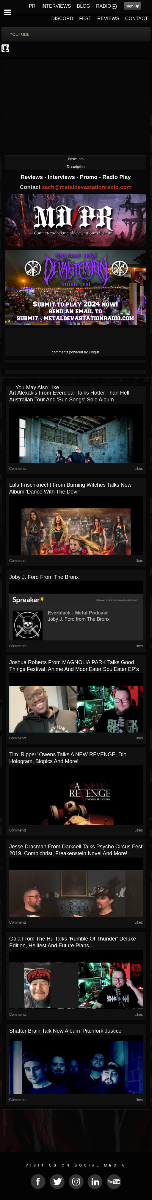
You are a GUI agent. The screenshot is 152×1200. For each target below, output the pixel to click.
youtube (20, 34)
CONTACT (136, 18)
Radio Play (116, 177)
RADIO (103, 6)
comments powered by (76, 352)
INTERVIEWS (56, 6)
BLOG (83, 6)
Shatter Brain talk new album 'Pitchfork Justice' (66, 1031)
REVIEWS (108, 18)
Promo (89, 177)
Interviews (62, 177)
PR (32, 6)
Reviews (32, 177)
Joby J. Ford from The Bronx (44, 577)
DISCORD (62, 18)
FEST (85, 18)
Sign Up (132, 6)
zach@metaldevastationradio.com (86, 187)
